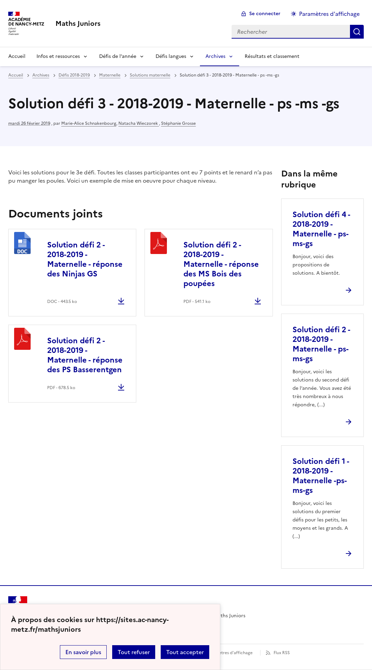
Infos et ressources (58, 56)
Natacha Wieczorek (138, 123)
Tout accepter (185, 652)
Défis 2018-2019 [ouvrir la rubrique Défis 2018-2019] (74, 75)
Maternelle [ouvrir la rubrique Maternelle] (109, 75)
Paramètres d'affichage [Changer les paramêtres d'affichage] (329, 14)
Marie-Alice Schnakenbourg (88, 123)
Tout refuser (134, 652)
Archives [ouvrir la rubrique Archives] (40, 75)
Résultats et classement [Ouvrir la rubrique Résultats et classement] (272, 56)
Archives (215, 56)
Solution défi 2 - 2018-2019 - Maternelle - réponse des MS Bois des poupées (221, 264)
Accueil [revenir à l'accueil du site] (15, 75)
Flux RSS (282, 653)
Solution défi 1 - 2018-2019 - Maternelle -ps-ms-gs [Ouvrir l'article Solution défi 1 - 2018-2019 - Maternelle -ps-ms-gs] (321, 476)
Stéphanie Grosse (178, 123)
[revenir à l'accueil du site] (77, 23)
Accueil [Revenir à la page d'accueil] (16, 56)
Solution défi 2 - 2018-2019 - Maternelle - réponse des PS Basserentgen (85, 355)
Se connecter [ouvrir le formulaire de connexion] (264, 13)
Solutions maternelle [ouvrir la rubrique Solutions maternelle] (150, 75)
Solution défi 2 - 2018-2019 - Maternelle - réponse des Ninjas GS (85, 259)
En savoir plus (83, 652)
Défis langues (171, 56)
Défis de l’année (117, 56)
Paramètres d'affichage (229, 653)
